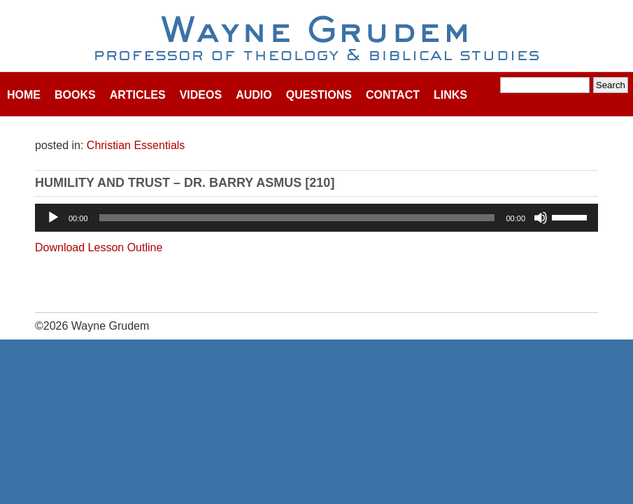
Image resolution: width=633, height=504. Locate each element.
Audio (254, 95)
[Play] (53, 218)
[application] (316, 218)
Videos (201, 95)
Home (24, 95)
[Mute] (541, 218)
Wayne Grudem (316, 39)
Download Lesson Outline (98, 247)
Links (450, 95)
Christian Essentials (136, 145)
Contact (393, 95)
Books (75, 95)
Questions (319, 95)
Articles (138, 95)
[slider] (297, 217)
